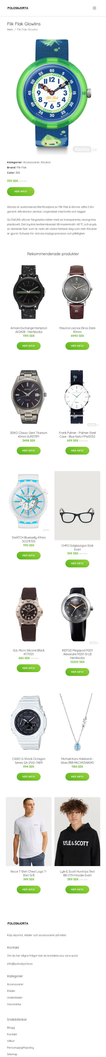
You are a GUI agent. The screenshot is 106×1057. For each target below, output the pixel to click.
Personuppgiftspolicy (20, 1047)
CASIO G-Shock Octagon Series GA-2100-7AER (28, 760)
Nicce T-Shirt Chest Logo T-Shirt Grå (29, 873)
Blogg (11, 1027)
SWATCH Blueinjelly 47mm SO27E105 (29, 539)
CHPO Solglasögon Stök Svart (77, 547)
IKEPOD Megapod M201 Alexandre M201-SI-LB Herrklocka (77, 654)
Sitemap (12, 1054)
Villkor (11, 1041)
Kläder (11, 991)
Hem (10, 29)
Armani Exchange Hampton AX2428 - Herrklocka (28, 330)
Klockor (46, 162)
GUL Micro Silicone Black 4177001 (29, 652)
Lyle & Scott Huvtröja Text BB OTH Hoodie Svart (77, 873)
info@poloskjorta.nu (20, 963)
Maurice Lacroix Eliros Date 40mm (77, 330)
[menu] (94, 8)
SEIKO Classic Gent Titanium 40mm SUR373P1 (28, 434)
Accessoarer (31, 162)
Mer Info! (20, 191)
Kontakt (12, 1034)
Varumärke (14, 1004)
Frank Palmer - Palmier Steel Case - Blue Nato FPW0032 (77, 434)
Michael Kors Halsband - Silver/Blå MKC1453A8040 (77, 760)
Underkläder (15, 997)
